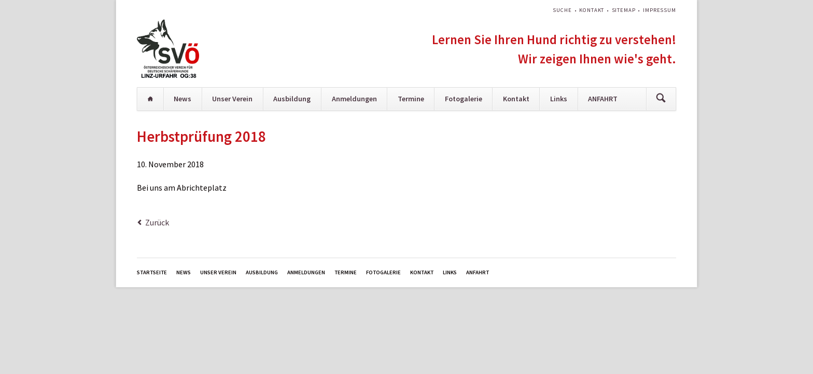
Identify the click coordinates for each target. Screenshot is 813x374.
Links (558, 98)
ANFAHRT (603, 98)
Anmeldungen (354, 98)
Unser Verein (232, 98)
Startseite (150, 99)
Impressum (659, 10)
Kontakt (591, 10)
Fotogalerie (463, 98)
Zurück (157, 222)
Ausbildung (292, 98)
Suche (562, 10)
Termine (411, 98)
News (182, 98)
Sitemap (624, 10)
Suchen (661, 99)
